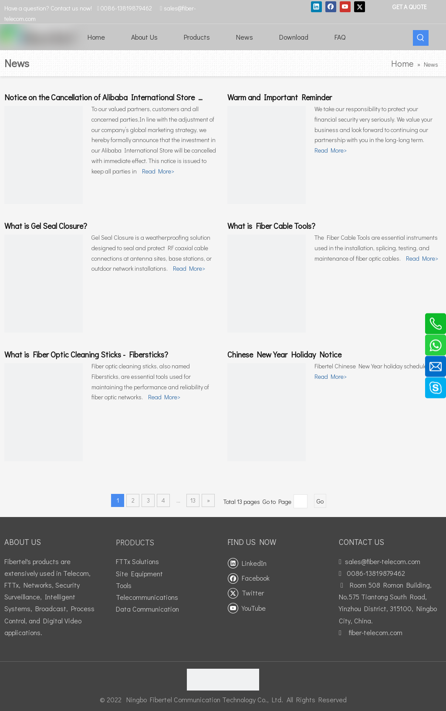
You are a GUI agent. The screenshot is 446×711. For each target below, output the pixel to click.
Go (320, 501)
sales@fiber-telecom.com (382, 561)
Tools (124, 585)
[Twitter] (359, 6)
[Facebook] (330, 6)
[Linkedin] (316, 6)
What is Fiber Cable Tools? (271, 226)
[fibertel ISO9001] (223, 680)
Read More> (158, 171)
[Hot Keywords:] (421, 38)
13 (193, 500)
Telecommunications (147, 597)
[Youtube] (345, 6)
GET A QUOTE (409, 7)
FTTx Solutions (137, 561)
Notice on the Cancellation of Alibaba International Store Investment (119, 97)
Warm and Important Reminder (279, 97)
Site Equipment (139, 573)
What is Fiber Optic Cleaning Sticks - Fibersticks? (86, 354)
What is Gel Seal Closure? (45, 226)
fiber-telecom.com (375, 632)
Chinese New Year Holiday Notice (284, 354)
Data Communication (147, 608)
